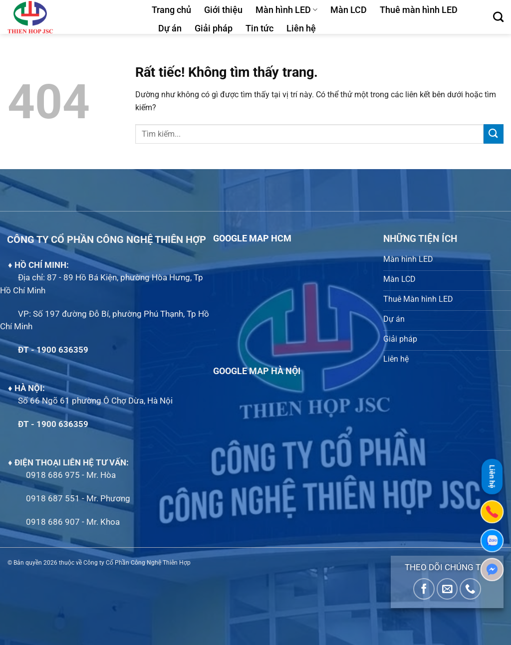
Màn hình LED (286, 10)
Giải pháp (214, 28)
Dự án (170, 28)
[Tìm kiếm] (498, 16)
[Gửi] (494, 134)
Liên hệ (301, 28)
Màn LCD (348, 10)
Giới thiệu (223, 10)
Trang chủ (171, 10)
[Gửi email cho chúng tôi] (447, 589)
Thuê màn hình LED (419, 10)
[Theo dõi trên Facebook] (424, 589)
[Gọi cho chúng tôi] (470, 589)
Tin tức (259, 28)
